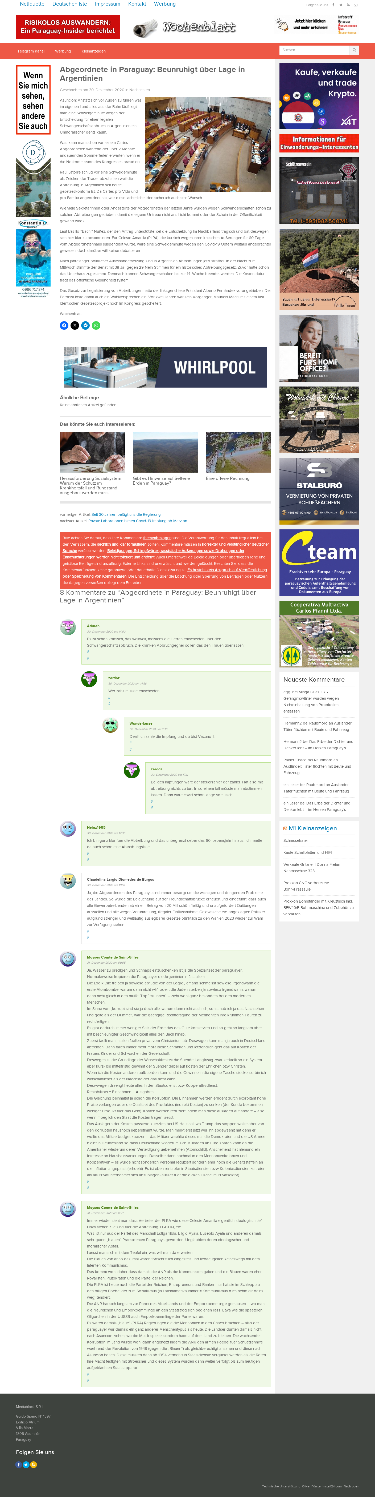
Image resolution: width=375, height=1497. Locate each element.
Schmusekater (295, 840)
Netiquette (32, 4)
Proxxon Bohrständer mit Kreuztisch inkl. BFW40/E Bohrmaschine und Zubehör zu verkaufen (318, 907)
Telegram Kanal (30, 51)
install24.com (332, 1486)
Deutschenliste (69, 4)
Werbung (165, 4)
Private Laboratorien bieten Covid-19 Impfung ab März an (137, 521)
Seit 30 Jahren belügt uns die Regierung (126, 514)
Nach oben (351, 1486)
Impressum (107, 4)
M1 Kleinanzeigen (313, 828)
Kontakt (137, 4)
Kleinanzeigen (94, 51)
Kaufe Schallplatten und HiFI (307, 852)
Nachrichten (139, 90)
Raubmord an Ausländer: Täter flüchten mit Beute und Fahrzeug (317, 766)
